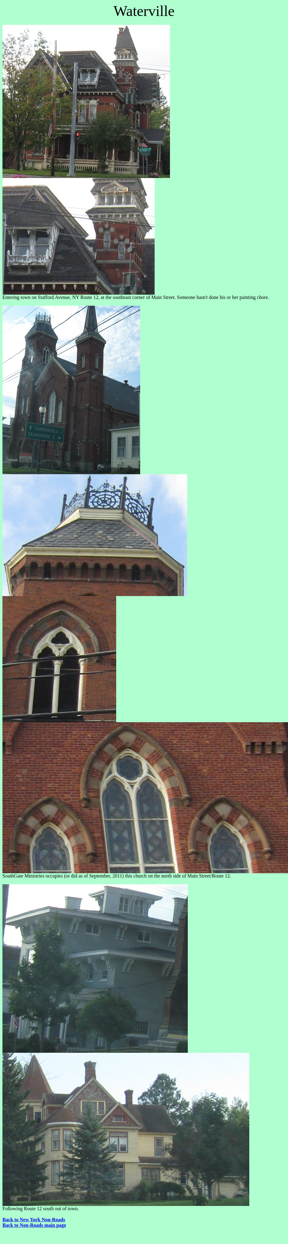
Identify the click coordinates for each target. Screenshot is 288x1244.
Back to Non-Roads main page (34, 1225)
